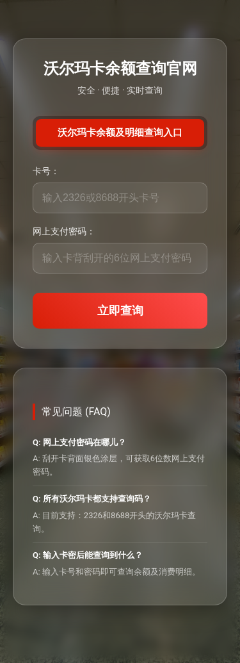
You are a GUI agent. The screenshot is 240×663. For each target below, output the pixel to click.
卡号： (46, 171)
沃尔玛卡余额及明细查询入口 (120, 132)
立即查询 (120, 310)
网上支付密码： (64, 231)
